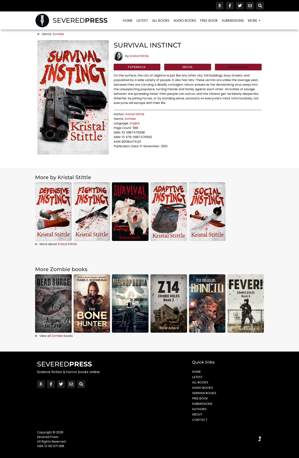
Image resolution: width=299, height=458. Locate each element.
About (197, 414)
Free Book (209, 20)
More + (255, 20)
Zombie (58, 34)
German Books (205, 393)
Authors (200, 409)
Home (128, 20)
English (134, 124)
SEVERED (80, 20)
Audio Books (185, 20)
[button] (238, 67)
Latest (142, 20)
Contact (200, 419)
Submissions (233, 20)
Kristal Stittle (139, 56)
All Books (161, 20)
